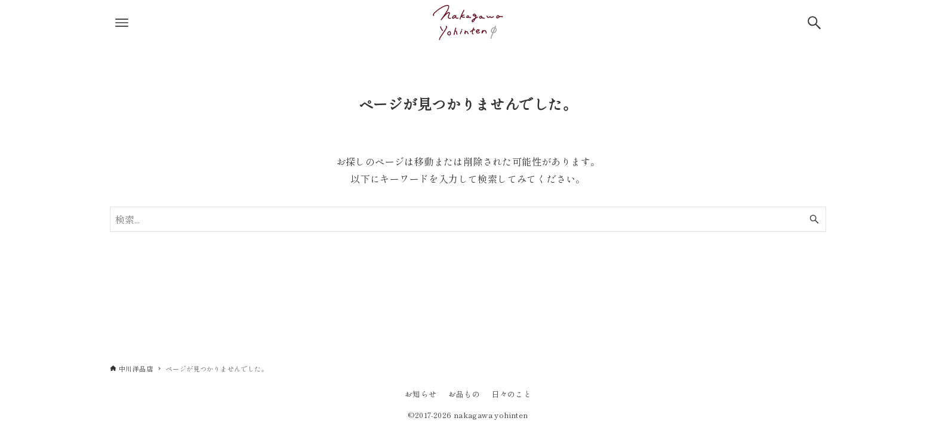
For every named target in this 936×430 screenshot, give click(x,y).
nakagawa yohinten (491, 414)
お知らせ (421, 394)
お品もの (464, 394)
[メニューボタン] (122, 23)
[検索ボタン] (814, 23)
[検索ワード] (468, 219)
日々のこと (511, 394)
